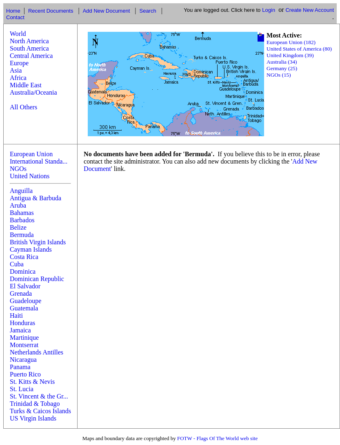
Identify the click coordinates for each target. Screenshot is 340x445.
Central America (31, 55)
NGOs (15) (279, 75)
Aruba (18, 205)
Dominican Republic (37, 278)
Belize (18, 227)
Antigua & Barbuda (35, 198)
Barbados (22, 220)
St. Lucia (21, 388)
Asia (16, 70)
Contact (15, 17)
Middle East (26, 85)
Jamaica (20, 330)
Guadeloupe (25, 300)
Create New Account (309, 10)
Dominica (23, 271)
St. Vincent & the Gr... (39, 396)
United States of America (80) (299, 49)
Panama (20, 366)
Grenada (21, 293)
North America (29, 41)
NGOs (18, 168)
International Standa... (38, 161)
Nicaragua (23, 359)
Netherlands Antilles (36, 352)
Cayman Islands (31, 249)
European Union (31, 154)
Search (147, 11)
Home (13, 11)
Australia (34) (282, 62)
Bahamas (22, 212)
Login (268, 10)
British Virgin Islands (38, 242)
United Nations (29, 176)
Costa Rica (24, 256)
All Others (23, 107)
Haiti (16, 315)
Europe (19, 63)
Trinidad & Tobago (35, 403)
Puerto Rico (25, 374)
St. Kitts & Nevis (32, 381)
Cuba (17, 264)
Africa (18, 77)
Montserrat (24, 344)
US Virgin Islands (33, 418)
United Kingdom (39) (290, 55)
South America (29, 48)
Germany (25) (282, 68)
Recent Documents (50, 11)
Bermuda (22, 234)
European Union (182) (291, 42)
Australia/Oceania (33, 92)
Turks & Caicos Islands (40, 410)
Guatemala (24, 308)
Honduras (22, 322)
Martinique (24, 337)
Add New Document (106, 11)
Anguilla (21, 190)
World (18, 33)
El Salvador (25, 286)
